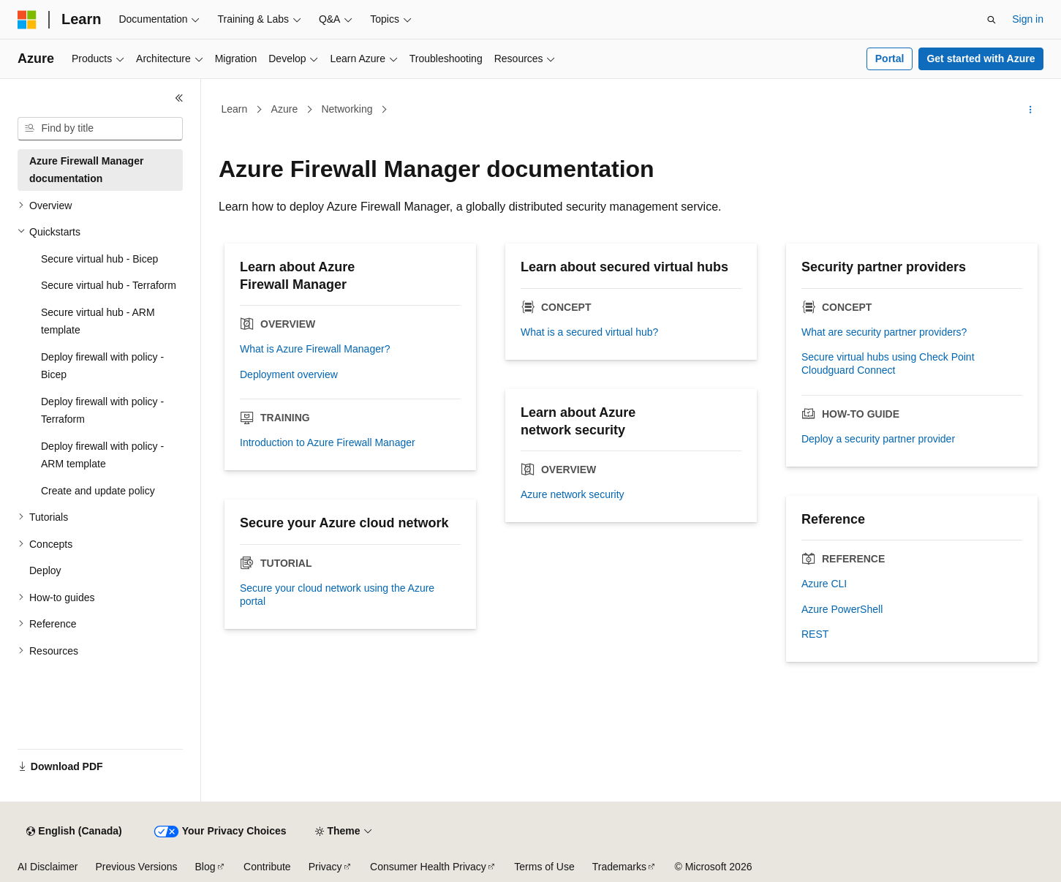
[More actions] (1030, 109)
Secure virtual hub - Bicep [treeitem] (99, 259)
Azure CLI (824, 583)
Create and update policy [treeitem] (98, 491)
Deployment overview (289, 374)
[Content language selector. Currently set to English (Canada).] (74, 831)
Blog (205, 866)
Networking (346, 109)
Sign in (1027, 19)
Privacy (325, 866)
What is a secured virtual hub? (589, 332)
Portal (890, 58)
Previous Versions (136, 866)
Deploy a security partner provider (878, 439)
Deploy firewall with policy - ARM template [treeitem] (102, 455)
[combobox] (100, 128)
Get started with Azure (980, 58)
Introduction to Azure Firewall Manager (327, 442)
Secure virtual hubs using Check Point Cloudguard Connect (888, 363)
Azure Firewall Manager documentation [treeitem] (86, 170)
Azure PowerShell (842, 609)
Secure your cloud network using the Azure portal (337, 594)
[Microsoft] (27, 19)
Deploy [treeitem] (45, 570)
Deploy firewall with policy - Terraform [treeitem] (102, 411)
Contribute (267, 866)
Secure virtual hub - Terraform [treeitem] (108, 285)
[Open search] (991, 20)
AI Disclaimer (48, 866)
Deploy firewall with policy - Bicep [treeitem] (102, 366)
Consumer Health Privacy (428, 866)
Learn (235, 109)
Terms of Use (544, 866)
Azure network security (572, 494)
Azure (284, 109)
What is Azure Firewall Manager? (315, 349)
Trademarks (619, 866)
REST (814, 634)
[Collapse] (179, 98)
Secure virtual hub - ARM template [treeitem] (98, 321)
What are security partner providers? (884, 332)
